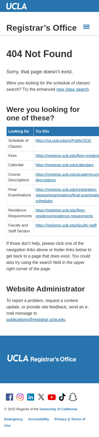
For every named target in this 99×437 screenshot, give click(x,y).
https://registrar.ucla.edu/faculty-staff (66, 225)
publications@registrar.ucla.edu (35, 319)
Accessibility (38, 419)
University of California (58, 409)
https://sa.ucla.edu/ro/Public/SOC (64, 140)
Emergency (13, 419)
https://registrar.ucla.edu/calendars (65, 165)
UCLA (19, 6)
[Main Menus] (86, 26)
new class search (72, 89)
